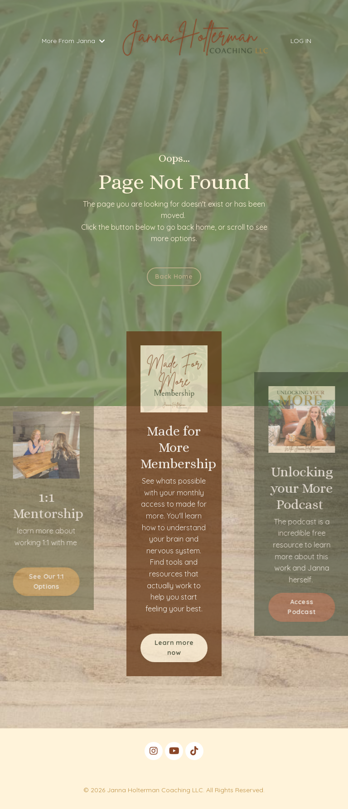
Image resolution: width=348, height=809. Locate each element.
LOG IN (300, 41)
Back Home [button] (174, 276)
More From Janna (73, 41)
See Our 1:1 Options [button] (39, 581)
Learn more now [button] (174, 648)
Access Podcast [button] (309, 607)
